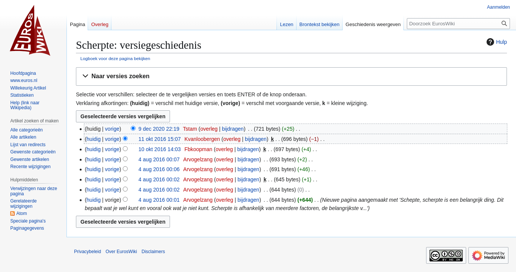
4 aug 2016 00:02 (159, 179)
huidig (93, 139)
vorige (112, 129)
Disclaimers (153, 251)
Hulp (496, 42)
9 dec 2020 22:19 (159, 129)
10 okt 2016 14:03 (160, 149)
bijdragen (233, 129)
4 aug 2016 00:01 (159, 200)
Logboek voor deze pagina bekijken (115, 58)
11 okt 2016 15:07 (160, 139)
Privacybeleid (87, 251)
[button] (291, 76)
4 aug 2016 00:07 (159, 159)
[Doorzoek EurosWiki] (458, 23)
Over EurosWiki (121, 251)
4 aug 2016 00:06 (159, 169)
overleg (209, 129)
